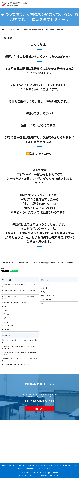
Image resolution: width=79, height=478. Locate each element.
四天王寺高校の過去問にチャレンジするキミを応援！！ (18, 297)
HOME (2, 30)
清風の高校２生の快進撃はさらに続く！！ (15, 303)
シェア (3, 269)
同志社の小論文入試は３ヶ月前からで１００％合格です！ (19, 291)
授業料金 (5, 318)
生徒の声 (44, 303)
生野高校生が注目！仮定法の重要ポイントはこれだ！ (20, 263)
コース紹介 (5, 310)
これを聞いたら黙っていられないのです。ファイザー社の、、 (19, 285)
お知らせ (44, 288)
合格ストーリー (46, 299)
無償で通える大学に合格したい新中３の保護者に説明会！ (19, 359)
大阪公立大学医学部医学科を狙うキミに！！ (16, 365)
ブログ (43, 292)
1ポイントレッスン (14, 30)
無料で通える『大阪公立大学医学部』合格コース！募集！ (19, 341)
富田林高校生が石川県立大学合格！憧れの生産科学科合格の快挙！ (19, 353)
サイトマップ (6, 330)
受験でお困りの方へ (47, 296)
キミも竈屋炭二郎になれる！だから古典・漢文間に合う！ (57, 263)
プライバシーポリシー (9, 326)
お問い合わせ (6, 322)
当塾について (6, 314)
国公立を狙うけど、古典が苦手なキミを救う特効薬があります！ (19, 347)
